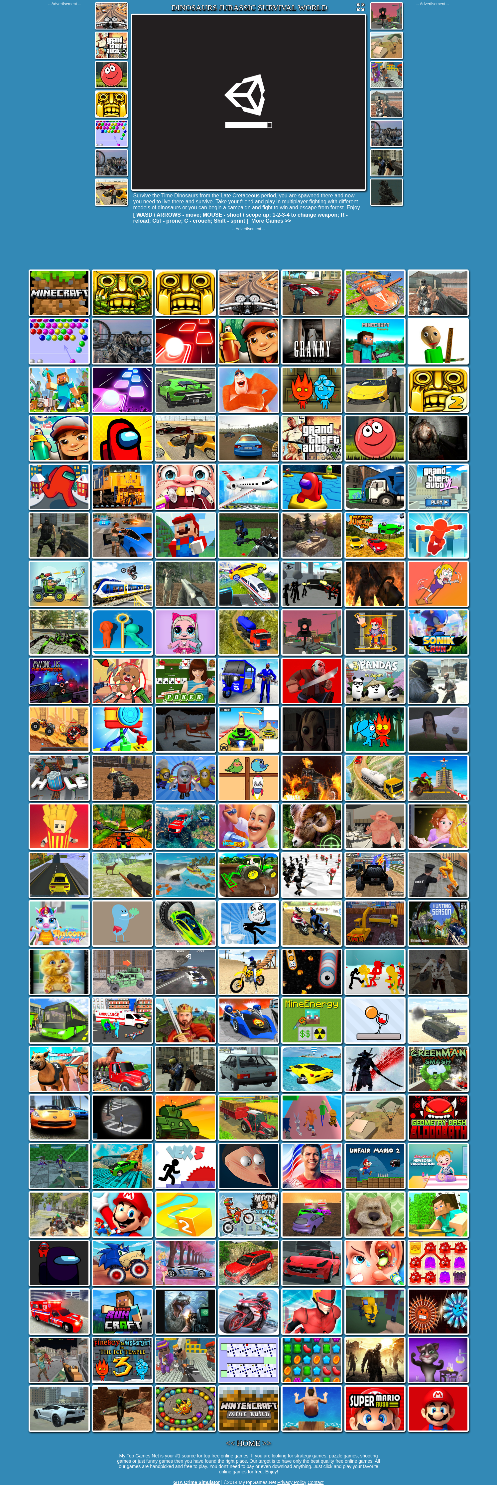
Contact (315, 1482)
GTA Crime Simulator (196, 1482)
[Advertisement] (64, 106)
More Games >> (271, 221)
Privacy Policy (291, 1482)
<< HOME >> (248, 1443)
